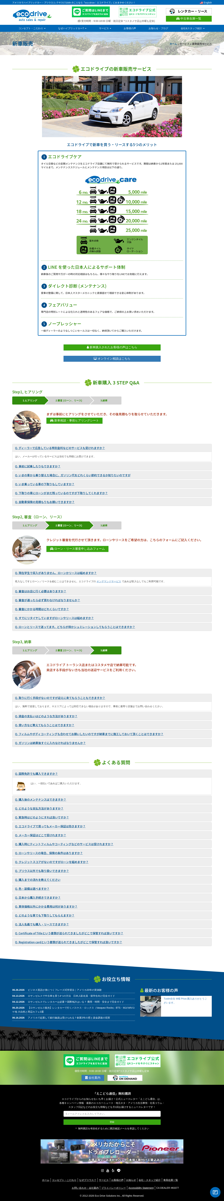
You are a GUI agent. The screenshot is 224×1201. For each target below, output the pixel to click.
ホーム (173, 43)
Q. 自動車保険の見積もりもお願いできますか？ (45, 502)
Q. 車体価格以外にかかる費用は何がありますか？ (46, 906)
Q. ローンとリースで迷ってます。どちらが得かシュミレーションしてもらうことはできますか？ (75, 627)
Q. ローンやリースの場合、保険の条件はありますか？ (49, 853)
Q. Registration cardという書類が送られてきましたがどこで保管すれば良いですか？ (68, 942)
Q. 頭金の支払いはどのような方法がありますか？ (46, 716)
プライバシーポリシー (113, 1187)
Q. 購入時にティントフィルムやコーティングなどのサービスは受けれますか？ (64, 844)
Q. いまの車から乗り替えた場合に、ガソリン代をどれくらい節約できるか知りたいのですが (73, 475)
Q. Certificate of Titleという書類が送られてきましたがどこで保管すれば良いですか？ (69, 933)
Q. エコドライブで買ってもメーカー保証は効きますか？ (50, 826)
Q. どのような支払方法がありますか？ (39, 808)
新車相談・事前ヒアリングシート (74, 420)
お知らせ (131, 1179)
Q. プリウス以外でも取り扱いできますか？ (42, 871)
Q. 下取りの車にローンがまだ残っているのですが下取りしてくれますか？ (61, 493)
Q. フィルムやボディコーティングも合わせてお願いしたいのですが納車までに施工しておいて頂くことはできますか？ (89, 734)
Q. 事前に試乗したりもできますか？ (38, 466)
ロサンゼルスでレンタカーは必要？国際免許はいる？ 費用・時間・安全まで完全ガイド (76, 1001)
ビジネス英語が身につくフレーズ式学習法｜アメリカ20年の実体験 (65, 990)
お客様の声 (130, 28)
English (206, 2)
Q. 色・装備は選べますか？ (32, 888)
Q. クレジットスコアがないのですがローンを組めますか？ (52, 862)
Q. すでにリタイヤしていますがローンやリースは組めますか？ (54, 618)
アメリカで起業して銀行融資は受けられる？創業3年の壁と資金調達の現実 (69, 1017)
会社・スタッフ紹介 (150, 1179)
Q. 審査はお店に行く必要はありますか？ (40, 591)
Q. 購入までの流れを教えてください (37, 880)
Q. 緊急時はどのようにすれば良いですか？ (42, 817)
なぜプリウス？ (87, 1179)
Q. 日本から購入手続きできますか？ (38, 897)
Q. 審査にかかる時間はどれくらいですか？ (42, 609)
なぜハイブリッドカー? (72, 28)
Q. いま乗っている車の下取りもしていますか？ (44, 484)
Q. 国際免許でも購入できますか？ (36, 773)
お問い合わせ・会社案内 (85, 1187)
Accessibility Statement (141, 1187)
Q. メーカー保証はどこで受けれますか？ (40, 835)
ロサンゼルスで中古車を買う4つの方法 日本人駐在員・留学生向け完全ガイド (71, 995)
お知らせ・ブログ (158, 28)
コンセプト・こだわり (32, 28)
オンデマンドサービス (109, 581)
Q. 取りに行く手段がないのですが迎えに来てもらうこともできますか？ (60, 698)
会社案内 (93, 1077)
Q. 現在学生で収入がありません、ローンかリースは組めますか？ (56, 573)
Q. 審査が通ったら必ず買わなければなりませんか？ (47, 600)
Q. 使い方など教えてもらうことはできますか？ (44, 725)
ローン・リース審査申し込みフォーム (77, 548)
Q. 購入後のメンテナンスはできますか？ (40, 799)
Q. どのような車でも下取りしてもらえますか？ (44, 915)
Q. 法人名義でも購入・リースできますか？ (42, 924)
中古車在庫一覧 (188, 18)
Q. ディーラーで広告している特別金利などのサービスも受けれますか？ (60, 448)
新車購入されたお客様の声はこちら (112, 347)
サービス (105, 28)
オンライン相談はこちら (112, 358)
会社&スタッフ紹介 (192, 28)
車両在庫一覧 (170, 1179)
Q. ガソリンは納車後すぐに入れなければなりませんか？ (50, 743)
